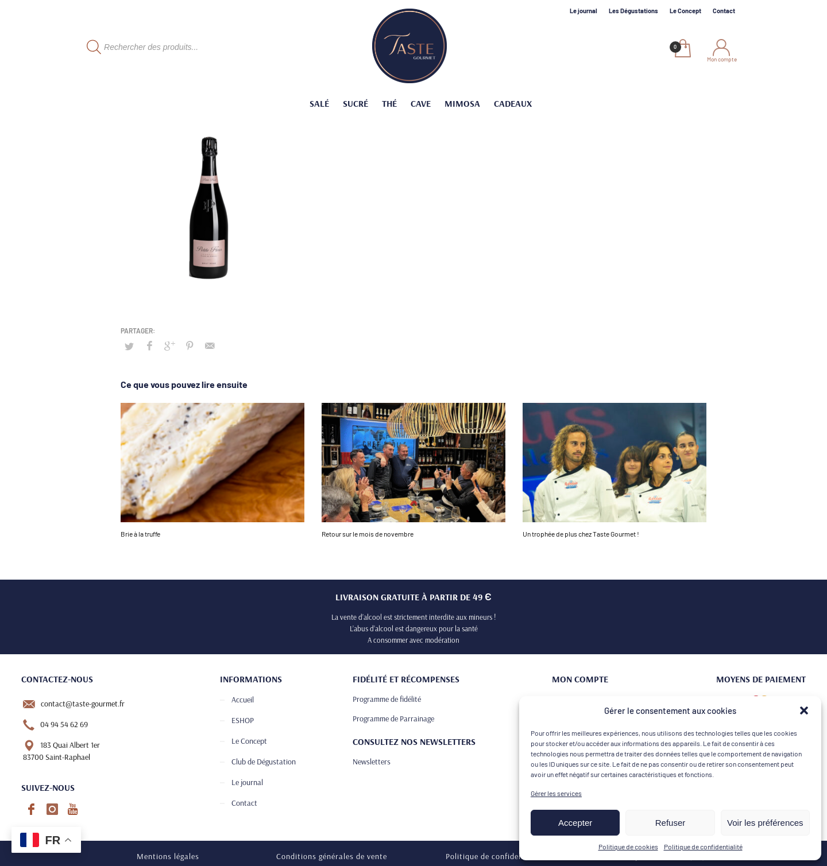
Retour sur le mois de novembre (367, 534)
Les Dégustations (633, 10)
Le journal (583, 10)
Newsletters (372, 761)
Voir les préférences (765, 823)
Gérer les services (556, 793)
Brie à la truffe (140, 534)
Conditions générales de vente (331, 856)
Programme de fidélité (387, 699)
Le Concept (685, 10)
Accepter (575, 823)
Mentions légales (168, 856)
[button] (804, 710)
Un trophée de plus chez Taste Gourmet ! (581, 534)
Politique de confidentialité (703, 846)
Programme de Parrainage (393, 718)
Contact (724, 10)
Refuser (670, 823)
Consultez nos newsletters (414, 741)
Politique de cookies (628, 846)
